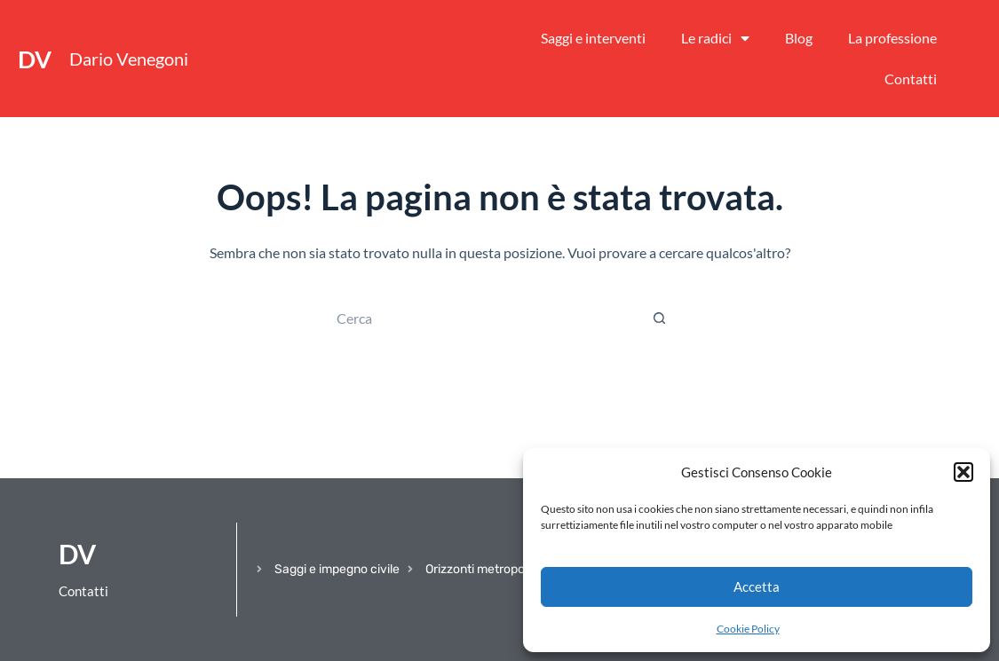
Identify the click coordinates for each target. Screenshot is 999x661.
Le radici (715, 38)
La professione (892, 37)
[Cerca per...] (482, 317)
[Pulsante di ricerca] (660, 317)
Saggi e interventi (593, 37)
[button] (963, 472)
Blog (799, 37)
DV (35, 59)
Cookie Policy (748, 628)
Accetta (756, 586)
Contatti (910, 78)
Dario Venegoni (128, 58)
